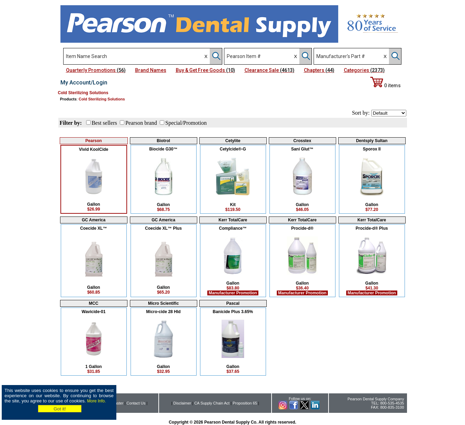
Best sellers (104, 123)
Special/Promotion (186, 123)
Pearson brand (141, 123)
